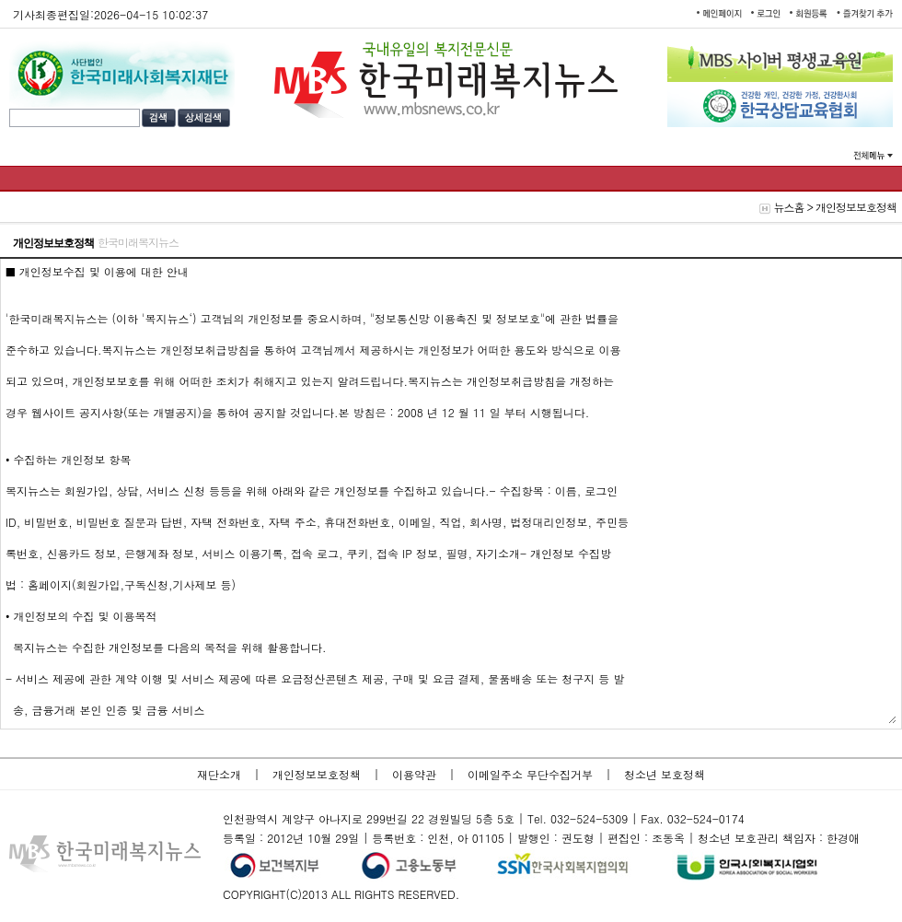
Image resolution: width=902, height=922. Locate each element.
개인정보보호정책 (318, 774)
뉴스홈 (788, 207)
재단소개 (221, 774)
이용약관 (416, 774)
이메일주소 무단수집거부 (532, 774)
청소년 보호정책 (664, 774)
